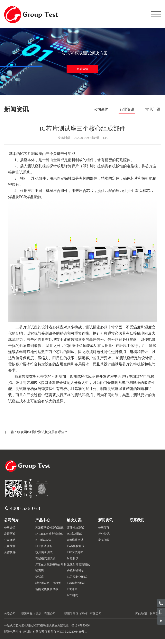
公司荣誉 (10, 546)
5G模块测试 (74, 533)
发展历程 (10, 533)
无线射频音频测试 (78, 564)
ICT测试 (72, 589)
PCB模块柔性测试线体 (49, 527)
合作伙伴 (10, 552)
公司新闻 (101, 109)
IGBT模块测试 (76, 583)
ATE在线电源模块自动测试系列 (50, 567)
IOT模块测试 (75, 552)
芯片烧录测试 (44, 552)
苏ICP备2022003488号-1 (72, 631)
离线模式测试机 (45, 558)
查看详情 (82, 69)
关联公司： (11, 613)
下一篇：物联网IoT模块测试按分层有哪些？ (36, 432)
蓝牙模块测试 (75, 527)
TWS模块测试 (75, 546)
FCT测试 (72, 595)
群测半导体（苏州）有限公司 (82, 613)
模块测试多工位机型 (48, 583)
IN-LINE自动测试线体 (49, 533)
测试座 (39, 576)
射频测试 (72, 558)
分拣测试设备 (75, 570)
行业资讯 (127, 109)
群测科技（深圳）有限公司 (38, 613)
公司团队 (10, 539)
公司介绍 (10, 527)
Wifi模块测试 (75, 539)
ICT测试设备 (43, 539)
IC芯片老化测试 (77, 576)
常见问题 (152, 109)
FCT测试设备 (43, 546)
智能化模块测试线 (46, 589)
